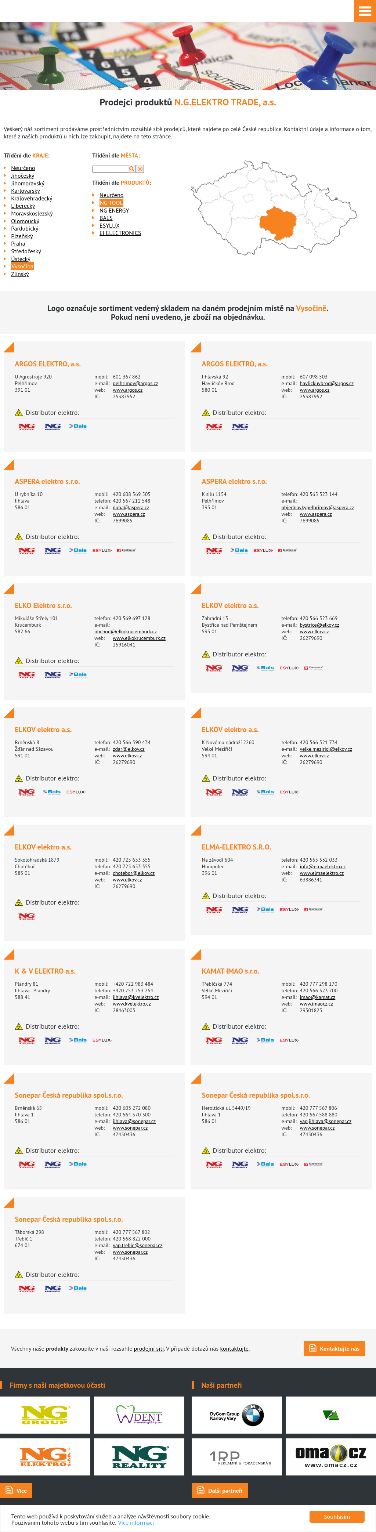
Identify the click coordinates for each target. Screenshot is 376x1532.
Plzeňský (22, 236)
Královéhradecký (31, 198)
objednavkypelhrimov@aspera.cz (318, 507)
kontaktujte (234, 1348)
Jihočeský (22, 175)
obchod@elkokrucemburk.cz (125, 631)
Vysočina (22, 266)
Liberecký (23, 205)
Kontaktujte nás (339, 1348)
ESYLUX (110, 225)
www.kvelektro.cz (132, 1003)
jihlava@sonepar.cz (134, 1121)
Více (22, 1490)
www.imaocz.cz (316, 1003)
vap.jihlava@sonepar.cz (326, 1121)
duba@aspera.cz (131, 507)
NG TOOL (111, 202)
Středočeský (26, 251)
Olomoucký (25, 221)
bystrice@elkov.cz (319, 625)
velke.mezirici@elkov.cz (326, 749)
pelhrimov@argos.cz (135, 383)
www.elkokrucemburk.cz (139, 638)
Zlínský (20, 274)
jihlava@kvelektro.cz (136, 997)
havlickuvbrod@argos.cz (327, 383)
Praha (18, 243)
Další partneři (225, 1490)
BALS (106, 217)
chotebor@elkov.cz (134, 873)
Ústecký (20, 258)
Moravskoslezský (32, 213)
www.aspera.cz (129, 514)
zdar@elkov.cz (129, 749)
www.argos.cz (127, 390)
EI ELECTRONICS (120, 232)
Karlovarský (25, 190)
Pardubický (24, 228)
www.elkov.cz (314, 631)
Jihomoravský (27, 183)
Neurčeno (23, 167)
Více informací (136, 1523)
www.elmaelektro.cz (322, 873)
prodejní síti (149, 1348)
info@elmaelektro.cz (323, 866)
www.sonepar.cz (130, 1127)
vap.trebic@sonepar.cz (137, 1245)
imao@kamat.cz (318, 997)
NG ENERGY (114, 210)
